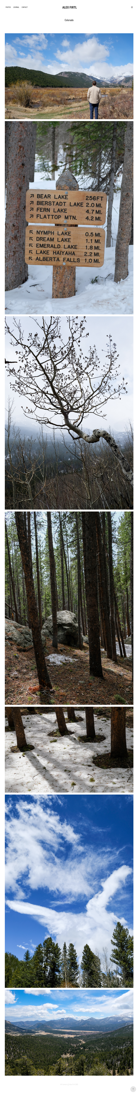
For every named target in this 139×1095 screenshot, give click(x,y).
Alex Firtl (69, 7)
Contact (25, 7)
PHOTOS (8, 7)
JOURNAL (16, 7)
